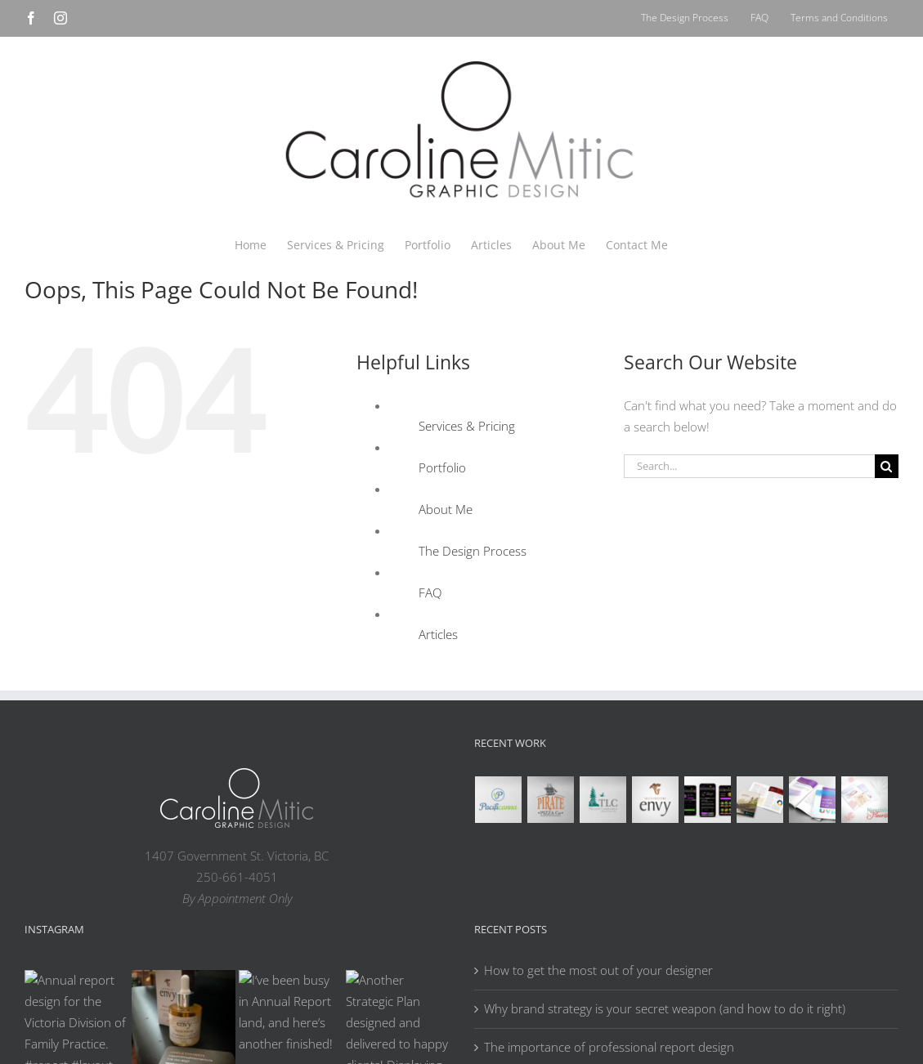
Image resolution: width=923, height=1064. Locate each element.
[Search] (886, 466)
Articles (438, 634)
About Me (446, 509)
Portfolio (442, 467)
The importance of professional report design (609, 1047)
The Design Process (472, 551)
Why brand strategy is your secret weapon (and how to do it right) (664, 1008)
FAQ (430, 592)
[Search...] (749, 466)
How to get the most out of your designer (598, 970)
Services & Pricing (467, 426)
